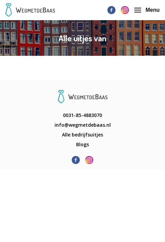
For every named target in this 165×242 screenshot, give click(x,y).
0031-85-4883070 (82, 115)
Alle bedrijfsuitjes (82, 134)
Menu (147, 10)
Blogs (82, 144)
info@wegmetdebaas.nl (83, 125)
